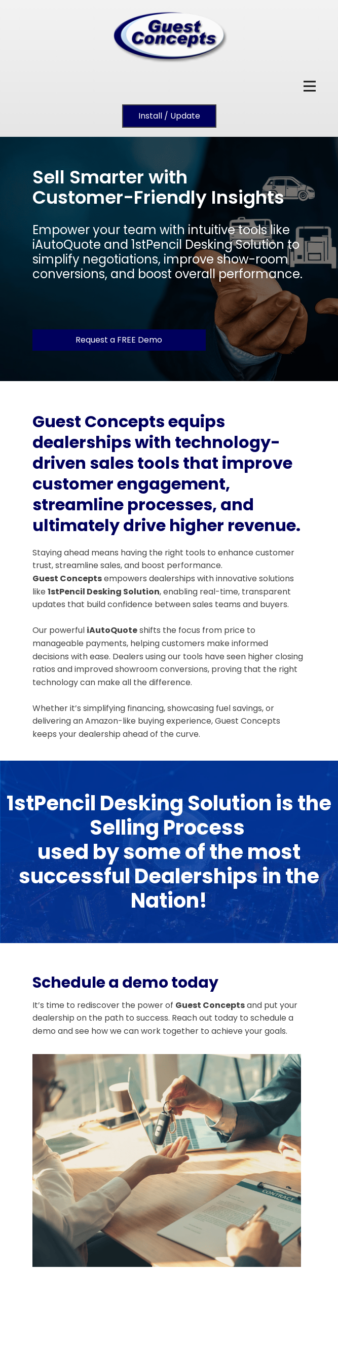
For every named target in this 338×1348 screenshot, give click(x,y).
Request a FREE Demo (119, 340)
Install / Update (169, 116)
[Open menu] (310, 86)
